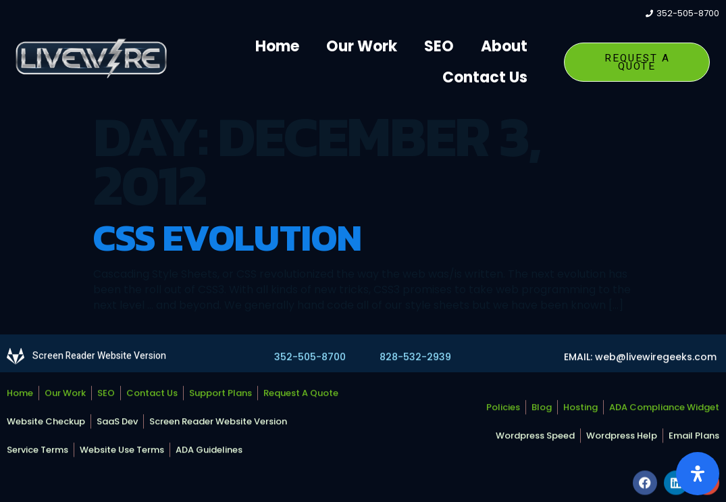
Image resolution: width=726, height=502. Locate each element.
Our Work (361, 46)
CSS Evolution (227, 237)
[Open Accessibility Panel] (697, 473)
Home (277, 46)
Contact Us (484, 77)
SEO (439, 46)
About (504, 46)
